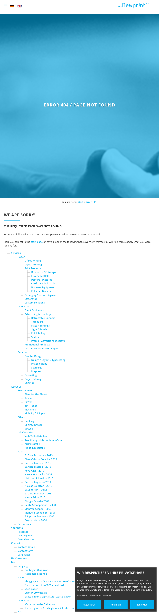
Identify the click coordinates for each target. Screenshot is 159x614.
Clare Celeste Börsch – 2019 (41, 459)
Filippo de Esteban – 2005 (39, 516)
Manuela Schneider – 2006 (40, 512)
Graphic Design (33, 356)
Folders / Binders (41, 291)
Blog (13, 562)
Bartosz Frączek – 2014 (38, 482)
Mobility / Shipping (35, 413)
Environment (25, 390)
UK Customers (19, 558)
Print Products (33, 268)
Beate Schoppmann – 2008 (40, 505)
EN (20, 6)
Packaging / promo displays (40, 295)
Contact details (26, 547)
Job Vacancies (26, 432)
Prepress (36, 371)
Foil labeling (38, 333)
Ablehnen (116, 604)
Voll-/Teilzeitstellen (36, 436)
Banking (29, 421)
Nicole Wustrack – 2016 (38, 474)
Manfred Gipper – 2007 (38, 508)
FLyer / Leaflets (40, 276)
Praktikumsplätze (35, 447)
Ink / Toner (31, 405)
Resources (30, 398)
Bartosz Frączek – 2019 (38, 463)
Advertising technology (38, 314)
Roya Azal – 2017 (34, 470)
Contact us (17, 543)
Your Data (17, 527)
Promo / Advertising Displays (48, 340)
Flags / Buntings (40, 325)
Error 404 (91, 201)
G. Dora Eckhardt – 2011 (39, 493)
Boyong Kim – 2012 (36, 489)
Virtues (29, 428)
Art (19, 612)
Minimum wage (34, 424)
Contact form (25, 550)
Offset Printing (33, 260)
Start (80, 201)
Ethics (21, 417)
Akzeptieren (89, 604)
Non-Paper (24, 306)
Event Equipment (34, 310)
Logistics (29, 382)
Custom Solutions (35, 302)
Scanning (36, 367)
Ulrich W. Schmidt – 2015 (39, 478)
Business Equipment (43, 287)
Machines (30, 409)
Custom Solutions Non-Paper (41, 348)
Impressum (82, 595)
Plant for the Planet (36, 394)
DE (12, 6)
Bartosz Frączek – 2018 (38, 466)
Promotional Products (37, 344)
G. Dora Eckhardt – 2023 (39, 455)
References (24, 524)
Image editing (39, 363)
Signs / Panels (39, 329)
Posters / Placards (41, 279)
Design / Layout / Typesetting (48, 359)
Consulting (31, 375)
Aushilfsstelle (32, 443)
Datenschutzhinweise (100, 595)
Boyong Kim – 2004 (36, 520)
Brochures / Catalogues (44, 272)
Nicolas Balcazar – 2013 (38, 485)
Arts (20, 451)
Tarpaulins (37, 321)
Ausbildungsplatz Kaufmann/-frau (44, 440)
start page (37, 241)
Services (16, 252)
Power (28, 401)
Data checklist (26, 539)
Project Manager (34, 379)
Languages (24, 554)
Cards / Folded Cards (43, 283)
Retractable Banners (43, 317)
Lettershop (31, 298)
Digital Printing (33, 264)
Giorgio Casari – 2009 (37, 501)
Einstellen (142, 604)
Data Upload (25, 535)
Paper (21, 256)
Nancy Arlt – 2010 (35, 497)
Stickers (35, 337)
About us (16, 386)
